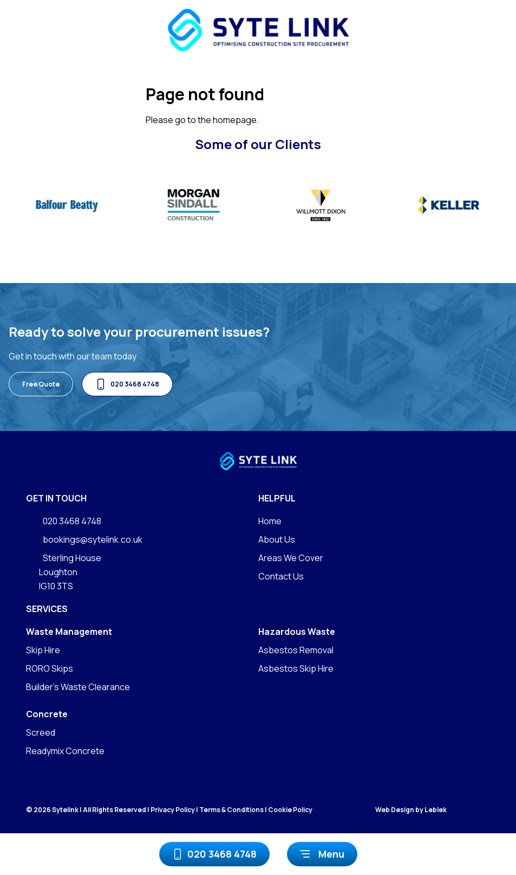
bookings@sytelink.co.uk (84, 539)
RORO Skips (49, 668)
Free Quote (41, 384)
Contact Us (281, 576)
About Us (276, 539)
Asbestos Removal (296, 650)
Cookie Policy (290, 809)
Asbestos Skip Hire (296, 668)
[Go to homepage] (258, 30)
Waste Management (69, 632)
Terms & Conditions (231, 809)
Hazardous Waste (296, 632)
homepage (235, 120)
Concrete (47, 714)
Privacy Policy (173, 809)
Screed (40, 732)
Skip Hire (43, 650)
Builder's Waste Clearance (78, 687)
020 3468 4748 (214, 854)
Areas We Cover (290, 558)
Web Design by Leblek (411, 810)
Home (270, 521)
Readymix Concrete (65, 751)
